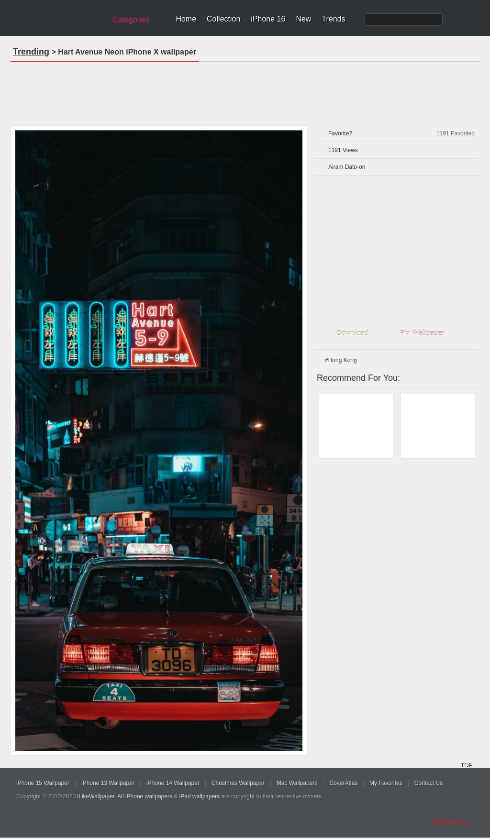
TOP (466, 765)
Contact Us (428, 783)
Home (186, 19)
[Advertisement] (245, 90)
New (303, 19)
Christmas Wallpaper (238, 783)
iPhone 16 (268, 19)
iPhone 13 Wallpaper (107, 783)
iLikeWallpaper (96, 796)
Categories (130, 20)
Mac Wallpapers (297, 783)
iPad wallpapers (199, 796)
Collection (223, 19)
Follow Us (451, 821)
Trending (31, 51)
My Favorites (385, 783)
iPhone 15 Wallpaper (42, 783)
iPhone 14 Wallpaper (173, 783)
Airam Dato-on (346, 167)
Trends (333, 19)
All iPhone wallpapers (144, 796)
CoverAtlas (343, 783)
